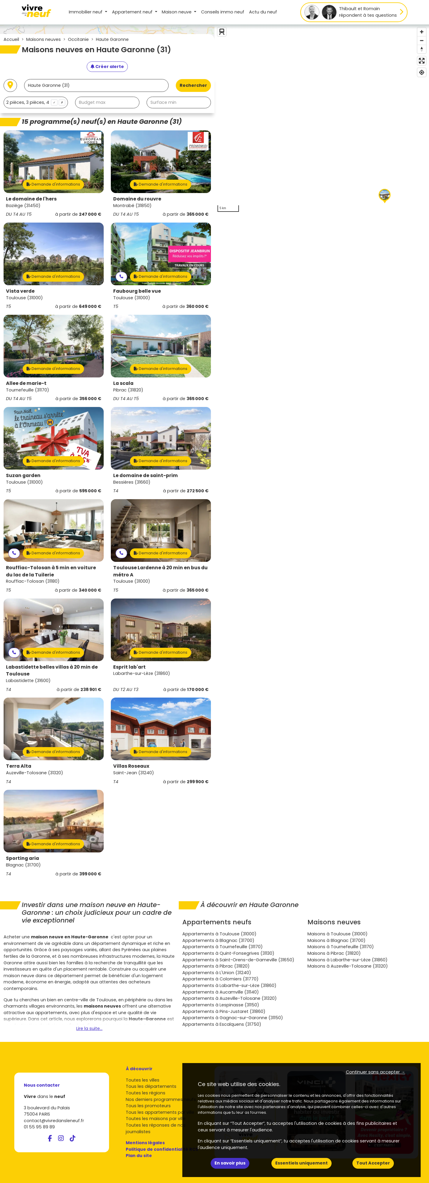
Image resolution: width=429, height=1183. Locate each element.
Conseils (222, 12)
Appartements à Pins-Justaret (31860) (223, 1011)
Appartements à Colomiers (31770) (220, 979)
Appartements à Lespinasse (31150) (220, 1005)
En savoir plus (229, 1163)
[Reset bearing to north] (421, 49)
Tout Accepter (373, 1163)
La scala (123, 383)
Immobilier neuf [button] (86, 12)
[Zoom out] (421, 40)
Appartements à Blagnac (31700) (218, 940)
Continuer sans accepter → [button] (375, 1072)
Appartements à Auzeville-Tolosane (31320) (229, 998)
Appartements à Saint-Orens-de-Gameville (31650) (238, 960)
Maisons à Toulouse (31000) (337, 934)
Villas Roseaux (131, 766)
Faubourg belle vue (137, 291)
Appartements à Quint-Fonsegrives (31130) (228, 953)
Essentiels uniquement (301, 1163)
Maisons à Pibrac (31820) (334, 953)
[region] (321, 119)
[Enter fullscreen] (421, 60)
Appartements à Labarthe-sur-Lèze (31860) (229, 985)
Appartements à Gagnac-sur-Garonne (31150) (232, 1018)
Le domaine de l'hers (31, 198)
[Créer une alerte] (107, 66)
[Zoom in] (421, 31)
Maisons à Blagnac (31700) (336, 940)
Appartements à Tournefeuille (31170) (222, 947)
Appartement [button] (133, 12)
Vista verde (20, 291)
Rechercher (193, 85)
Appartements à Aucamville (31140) (220, 992)
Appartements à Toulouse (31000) (219, 934)
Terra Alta (18, 766)
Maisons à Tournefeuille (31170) (340, 947)
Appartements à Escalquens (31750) (221, 1024)
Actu (263, 12)
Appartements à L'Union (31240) (216, 973)
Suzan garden (23, 475)
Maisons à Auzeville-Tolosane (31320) (347, 966)
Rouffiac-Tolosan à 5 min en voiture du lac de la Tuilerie (51, 571)
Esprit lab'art (129, 667)
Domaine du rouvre (137, 198)
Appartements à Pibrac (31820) (216, 966)
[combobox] (36, 102)
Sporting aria (22, 858)
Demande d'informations (53, 184)
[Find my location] (421, 72)
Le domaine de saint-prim (145, 475)
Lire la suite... (89, 1028)
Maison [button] (177, 12)
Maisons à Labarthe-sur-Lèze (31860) (347, 960)
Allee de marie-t (26, 383)
